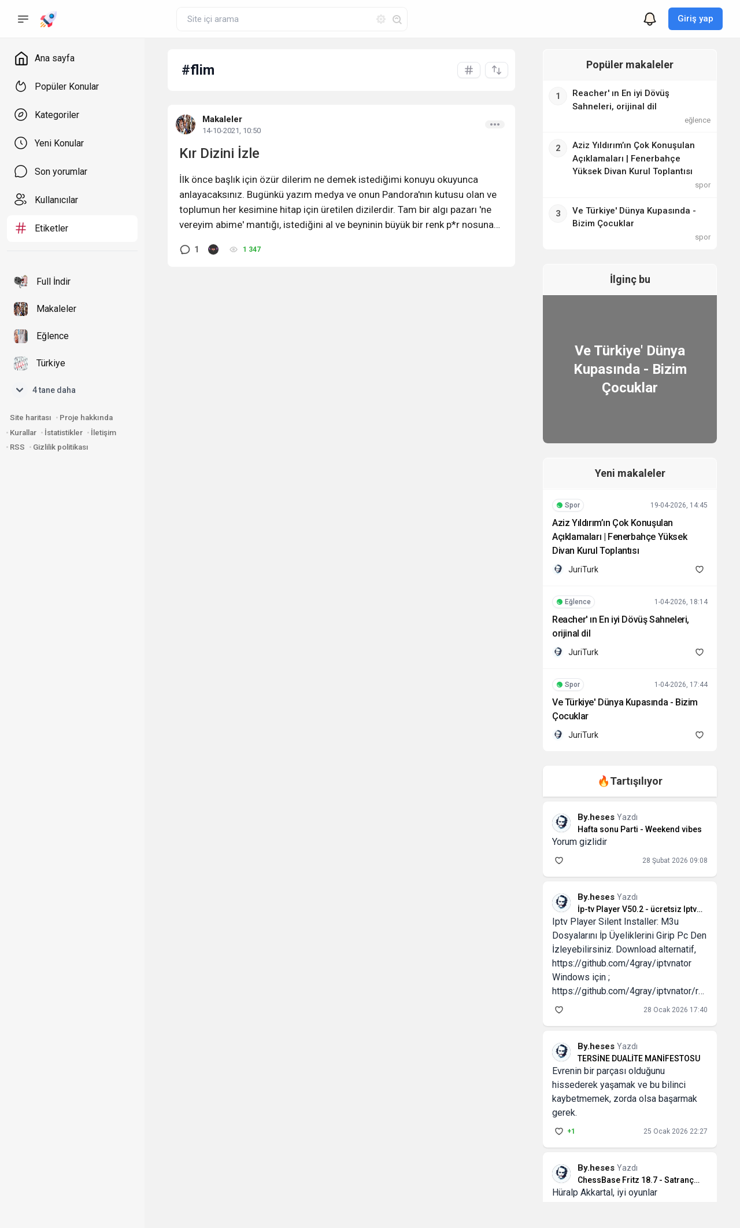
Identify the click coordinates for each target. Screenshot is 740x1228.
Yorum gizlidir (570, 841)
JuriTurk (574, 569)
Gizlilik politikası (60, 447)
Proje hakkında (86, 417)
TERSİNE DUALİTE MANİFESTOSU (629, 1058)
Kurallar (23, 432)
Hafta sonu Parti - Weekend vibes (630, 829)
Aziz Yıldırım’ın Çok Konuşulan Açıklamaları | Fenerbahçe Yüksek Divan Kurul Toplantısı (622, 536)
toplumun (211, 209)
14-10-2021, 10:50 (231, 130)
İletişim (103, 432)
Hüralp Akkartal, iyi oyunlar (595, 1178)
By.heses (588, 817)
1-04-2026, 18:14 (681, 602)
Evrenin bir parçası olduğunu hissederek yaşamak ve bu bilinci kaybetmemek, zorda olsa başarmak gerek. (623, 1084)
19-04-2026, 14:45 (679, 505)
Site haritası (30, 417)
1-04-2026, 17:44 (681, 685)
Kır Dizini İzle (219, 153)
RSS (17, 447)
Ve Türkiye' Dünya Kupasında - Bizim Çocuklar (625, 369)
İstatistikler (64, 432)
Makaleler (222, 119)
